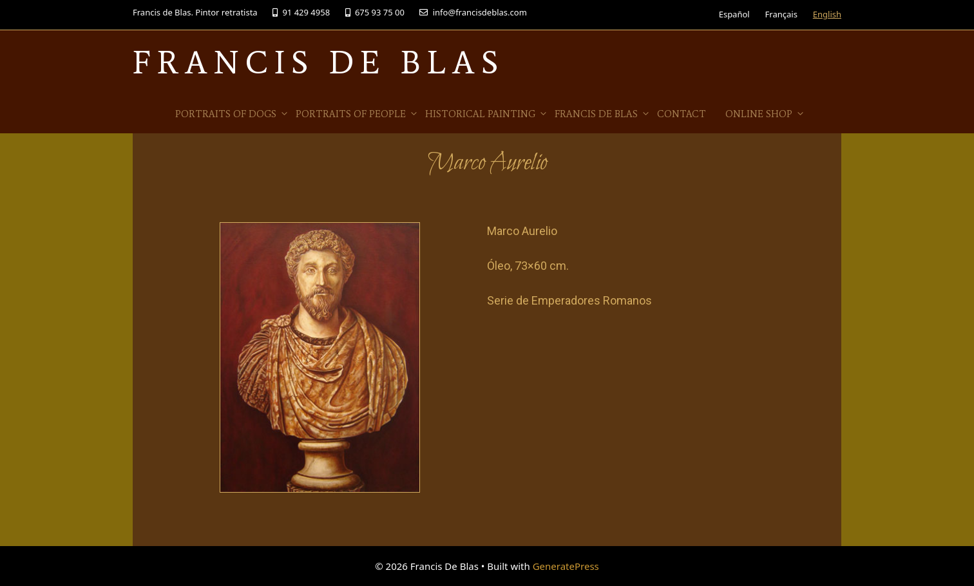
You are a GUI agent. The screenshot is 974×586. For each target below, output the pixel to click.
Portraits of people (357, 114)
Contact (681, 114)
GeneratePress (566, 566)
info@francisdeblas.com (472, 12)
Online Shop (765, 114)
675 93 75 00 (375, 12)
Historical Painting (486, 114)
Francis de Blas (603, 114)
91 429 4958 (301, 12)
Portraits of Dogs (232, 114)
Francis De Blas (318, 62)
